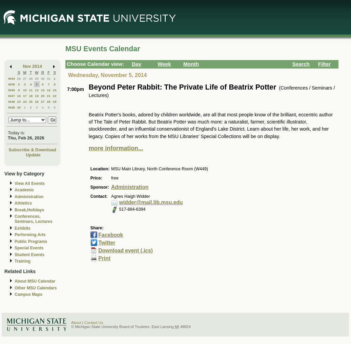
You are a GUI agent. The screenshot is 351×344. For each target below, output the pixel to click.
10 (25, 90)
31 (48, 78)
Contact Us (93, 323)
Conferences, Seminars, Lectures (34, 219)
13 (43, 90)
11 (31, 90)
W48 (11, 101)
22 (55, 96)
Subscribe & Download (32, 149)
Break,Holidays (29, 210)
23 (19, 101)
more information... (116, 148)
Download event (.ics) (125, 250)
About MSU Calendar (35, 281)
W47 (11, 96)
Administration (29, 196)
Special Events (29, 248)
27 (25, 78)
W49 (11, 107)
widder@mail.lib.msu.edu (151, 202)
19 (37, 96)
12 (37, 90)
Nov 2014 (32, 66)
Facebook (110, 235)
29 (37, 78)
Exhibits (22, 228)
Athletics (23, 203)
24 (25, 101)
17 (25, 96)
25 (31, 101)
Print (104, 258)
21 (48, 96)
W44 (11, 78)
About (76, 323)
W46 (11, 90)
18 (31, 96)
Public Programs (31, 241)
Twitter (106, 243)
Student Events (29, 254)
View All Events (30, 183)
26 (19, 78)
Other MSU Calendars (36, 288)
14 (48, 90)
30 (43, 78)
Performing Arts (30, 234)
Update (33, 154)
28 (31, 78)
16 (19, 96)
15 (55, 90)
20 (43, 96)
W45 (11, 84)
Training (22, 261)
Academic (24, 190)
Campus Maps (28, 294)
